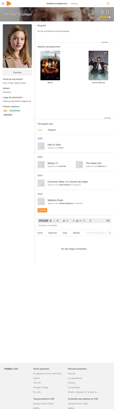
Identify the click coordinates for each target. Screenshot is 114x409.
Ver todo (42, 210)
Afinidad (76, 233)
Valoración (52, 233)
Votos (64, 233)
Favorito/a (17, 72)
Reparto (52, 130)
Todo (40, 130)
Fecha (40, 233)
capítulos (75, 185)
